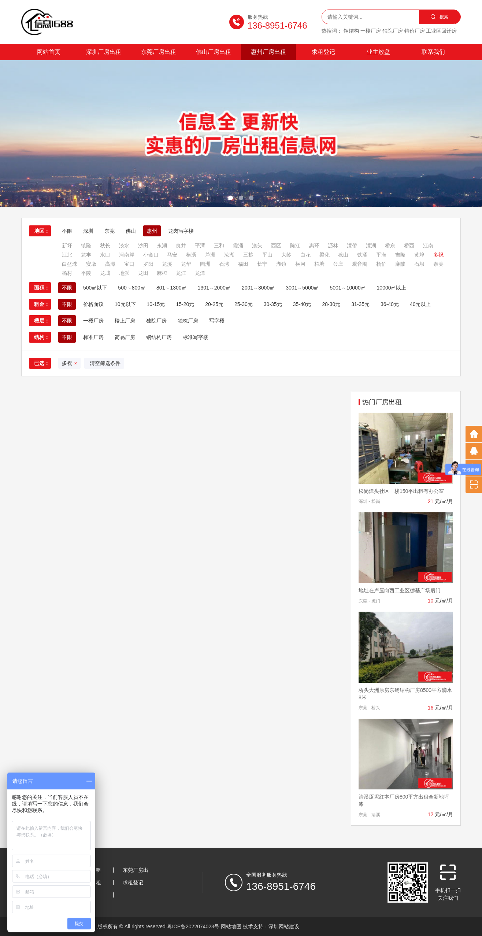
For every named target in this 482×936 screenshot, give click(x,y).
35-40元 (302, 304)
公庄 (338, 264)
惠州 (152, 231)
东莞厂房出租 (158, 52)
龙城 (105, 273)
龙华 (186, 264)
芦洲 (210, 255)
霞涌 (238, 245)
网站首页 (48, 52)
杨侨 (381, 264)
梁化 (324, 255)
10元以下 (125, 304)
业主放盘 (378, 52)
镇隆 (86, 245)
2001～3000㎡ (258, 288)
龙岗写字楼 (181, 231)
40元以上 (420, 304)
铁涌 (362, 255)
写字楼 (217, 321)
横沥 (191, 255)
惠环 (314, 245)
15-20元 (185, 304)
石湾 (224, 264)
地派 (124, 273)
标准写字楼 (195, 337)
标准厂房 (93, 337)
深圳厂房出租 (103, 52)
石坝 (419, 264)
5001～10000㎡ (348, 288)
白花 (305, 255)
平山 (267, 255)
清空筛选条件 (104, 363)
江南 (428, 245)
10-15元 (156, 304)
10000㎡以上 (392, 288)
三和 (219, 245)
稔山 (343, 255)
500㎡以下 (95, 288)
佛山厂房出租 (213, 52)
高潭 (110, 264)
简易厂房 (125, 337)
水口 (105, 255)
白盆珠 (69, 264)
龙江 (181, 273)
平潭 (200, 245)
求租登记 (323, 52)
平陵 (86, 273)
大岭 (286, 255)
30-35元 (273, 304)
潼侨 (352, 245)
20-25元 (214, 304)
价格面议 (93, 304)
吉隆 (400, 255)
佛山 (131, 231)
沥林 (333, 245)
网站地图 (231, 926)
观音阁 (359, 264)
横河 (300, 264)
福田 (243, 264)
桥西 (409, 245)
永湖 (162, 245)
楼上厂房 (125, 321)
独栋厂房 (188, 321)
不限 (67, 231)
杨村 (67, 273)
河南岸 (126, 255)
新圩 (67, 245)
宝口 (129, 264)
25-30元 (243, 304)
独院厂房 (156, 321)
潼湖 (371, 245)
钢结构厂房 (159, 337)
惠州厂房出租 (268, 52)
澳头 (257, 245)
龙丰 (86, 255)
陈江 (295, 245)
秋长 (105, 245)
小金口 (151, 255)
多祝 (438, 255)
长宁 (262, 264)
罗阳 (148, 264)
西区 (276, 245)
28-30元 (331, 304)
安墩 (91, 264)
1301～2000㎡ (214, 288)
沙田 (143, 245)
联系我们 (433, 52)
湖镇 (281, 264)
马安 (172, 255)
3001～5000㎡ (302, 288)
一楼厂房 (93, 321)
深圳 (88, 231)
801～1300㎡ (171, 288)
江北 (67, 255)
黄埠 (419, 255)
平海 (381, 255)
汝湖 (229, 255)
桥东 (390, 245)
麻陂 (400, 264)
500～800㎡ (131, 288)
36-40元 (390, 304)
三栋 (248, 255)
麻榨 (162, 273)
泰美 (438, 264)
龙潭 (200, 273)
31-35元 (360, 304)
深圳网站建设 (283, 926)
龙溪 (167, 264)
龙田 (143, 273)
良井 (181, 245)
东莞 (109, 231)
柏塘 (319, 264)
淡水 (124, 245)
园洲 (205, 264)
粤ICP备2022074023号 (193, 926)
